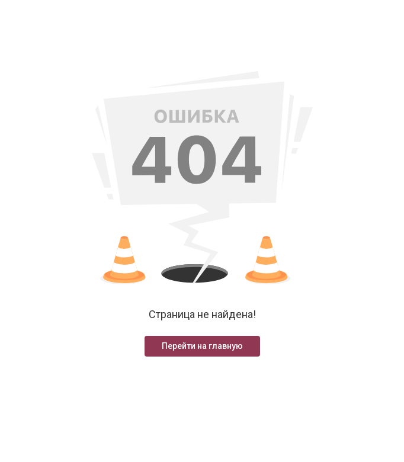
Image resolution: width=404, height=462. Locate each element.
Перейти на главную (202, 346)
